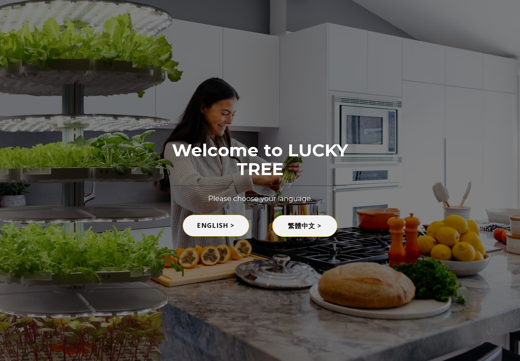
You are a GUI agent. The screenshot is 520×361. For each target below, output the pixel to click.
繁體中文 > (304, 225)
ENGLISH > (215, 225)
